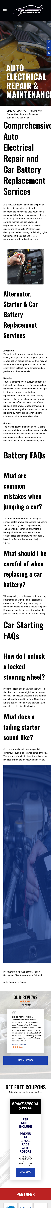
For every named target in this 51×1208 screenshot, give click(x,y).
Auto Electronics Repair (14, 982)
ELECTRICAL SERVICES (18, 117)
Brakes (15, 1017)
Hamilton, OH (28, 1017)
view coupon (25, 1172)
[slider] (25, 1001)
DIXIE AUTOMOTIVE (16, 111)
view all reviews (25, 1060)
